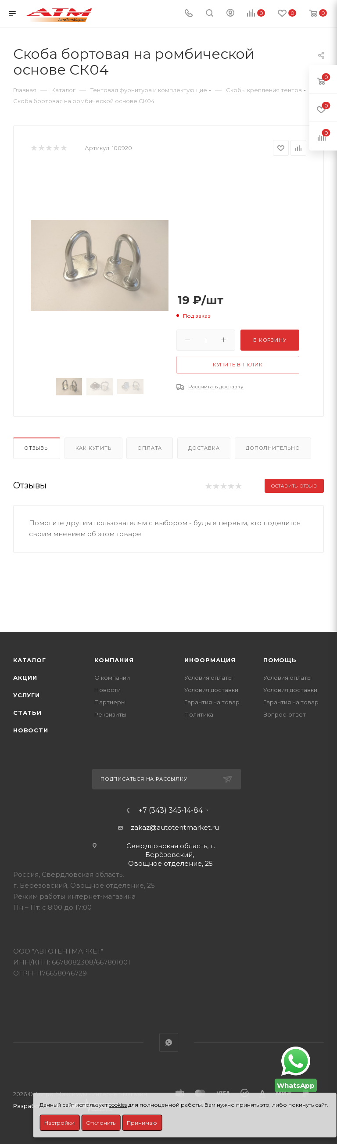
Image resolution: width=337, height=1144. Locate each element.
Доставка (203, 448)
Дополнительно (273, 448)
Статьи (27, 712)
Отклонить (100, 1122)
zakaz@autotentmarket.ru (175, 827)
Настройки (59, 1122)
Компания (113, 659)
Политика (198, 714)
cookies (118, 1104)
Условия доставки (211, 689)
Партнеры (109, 702)
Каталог (29, 659)
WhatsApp (168, 1042)
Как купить (93, 448)
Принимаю (142, 1122)
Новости (30, 730)
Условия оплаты (208, 677)
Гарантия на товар (212, 702)
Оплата (149, 448)
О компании (112, 677)
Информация (210, 659)
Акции (25, 677)
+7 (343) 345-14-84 (171, 810)
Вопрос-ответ (284, 714)
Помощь (280, 659)
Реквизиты (110, 714)
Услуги (26, 695)
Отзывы (36, 448)
